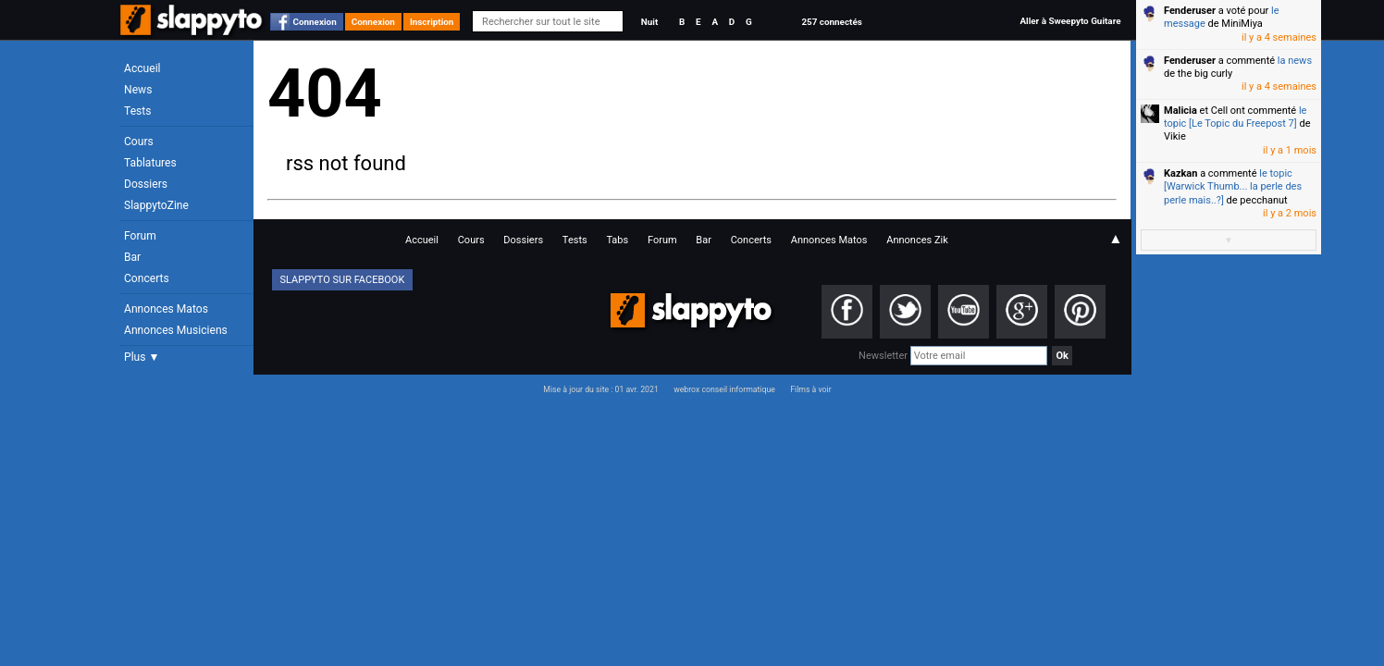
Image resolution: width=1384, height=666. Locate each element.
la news (1295, 61)
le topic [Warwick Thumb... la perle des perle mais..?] (1233, 186)
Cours (139, 141)
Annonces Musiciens (176, 330)
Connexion (315, 22)
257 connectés (831, 22)
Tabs (617, 240)
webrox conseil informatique (724, 389)
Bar (132, 257)
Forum (140, 235)
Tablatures (150, 162)
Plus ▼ (141, 357)
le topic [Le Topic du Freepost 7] (1235, 117)
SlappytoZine (156, 205)
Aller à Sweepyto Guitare (1069, 21)
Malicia (1180, 111)
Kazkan (1180, 173)
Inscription (432, 22)
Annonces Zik (917, 240)
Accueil (142, 68)
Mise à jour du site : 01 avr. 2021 (600, 389)
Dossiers (145, 184)
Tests (137, 111)
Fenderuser (1190, 11)
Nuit (649, 22)
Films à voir (810, 389)
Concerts (146, 278)
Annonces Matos (166, 308)
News (138, 89)
